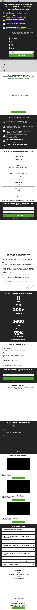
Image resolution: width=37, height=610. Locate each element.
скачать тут (18, 147)
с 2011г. (20, 601)
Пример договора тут (16, 132)
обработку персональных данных (25, 218)
